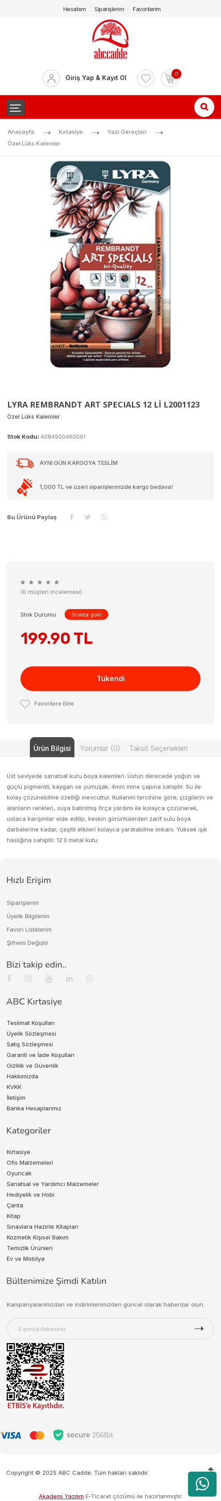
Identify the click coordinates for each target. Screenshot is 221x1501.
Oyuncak (19, 1173)
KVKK (14, 1086)
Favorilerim (147, 8)
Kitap (13, 1215)
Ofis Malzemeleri (30, 1162)
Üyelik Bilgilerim (28, 916)
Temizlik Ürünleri (30, 1247)
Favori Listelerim (29, 929)
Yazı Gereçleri (127, 131)
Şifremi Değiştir (28, 942)
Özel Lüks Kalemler (34, 143)
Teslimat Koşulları (31, 1022)
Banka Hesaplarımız (34, 1108)
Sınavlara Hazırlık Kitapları (42, 1226)
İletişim (16, 1097)
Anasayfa (21, 131)
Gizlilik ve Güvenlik (32, 1065)
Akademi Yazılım (61, 1496)
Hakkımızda (22, 1076)
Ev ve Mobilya (26, 1258)
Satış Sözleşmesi (30, 1044)
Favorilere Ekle (47, 703)
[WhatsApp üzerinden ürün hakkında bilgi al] (202, 1484)
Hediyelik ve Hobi (30, 1194)
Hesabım (74, 8)
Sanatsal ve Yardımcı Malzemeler (53, 1183)
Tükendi (111, 678)
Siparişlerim (109, 8)
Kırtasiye (71, 131)
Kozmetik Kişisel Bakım (38, 1237)
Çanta (15, 1205)
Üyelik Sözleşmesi (31, 1033)
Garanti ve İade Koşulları (40, 1054)
